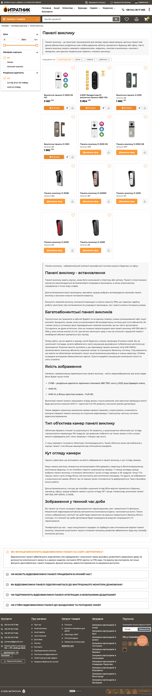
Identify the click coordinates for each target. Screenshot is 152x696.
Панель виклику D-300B (59, 194)
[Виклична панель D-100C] (59, 129)
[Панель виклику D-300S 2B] (131, 129)
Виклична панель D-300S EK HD (59, 97)
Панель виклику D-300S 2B (131, 145)
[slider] (4, 45)
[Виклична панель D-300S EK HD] (59, 80)
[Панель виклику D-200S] (131, 178)
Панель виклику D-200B (95, 243)
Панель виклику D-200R (59, 243)
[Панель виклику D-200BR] (95, 178)
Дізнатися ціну (90, 152)
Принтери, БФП (71, 634)
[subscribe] (137, 629)
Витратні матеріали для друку (75, 629)
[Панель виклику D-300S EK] (95, 129)
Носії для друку (71, 638)
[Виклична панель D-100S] (131, 80)
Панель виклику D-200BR (95, 194)
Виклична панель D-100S (131, 96)
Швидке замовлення (67, 108)
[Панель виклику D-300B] (59, 178)
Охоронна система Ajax (75, 642)
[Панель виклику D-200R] (59, 227)
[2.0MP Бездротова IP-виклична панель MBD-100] (95, 80)
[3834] (27, 40)
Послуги (68, 625)
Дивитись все (68, 646)
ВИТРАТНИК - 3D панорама (10, 653)
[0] (9, 40)
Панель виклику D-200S (131, 194)
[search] (81, 19)
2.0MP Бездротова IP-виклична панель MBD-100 (95, 97)
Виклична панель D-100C (59, 145)
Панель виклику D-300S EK (95, 145)
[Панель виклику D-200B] (95, 227)
